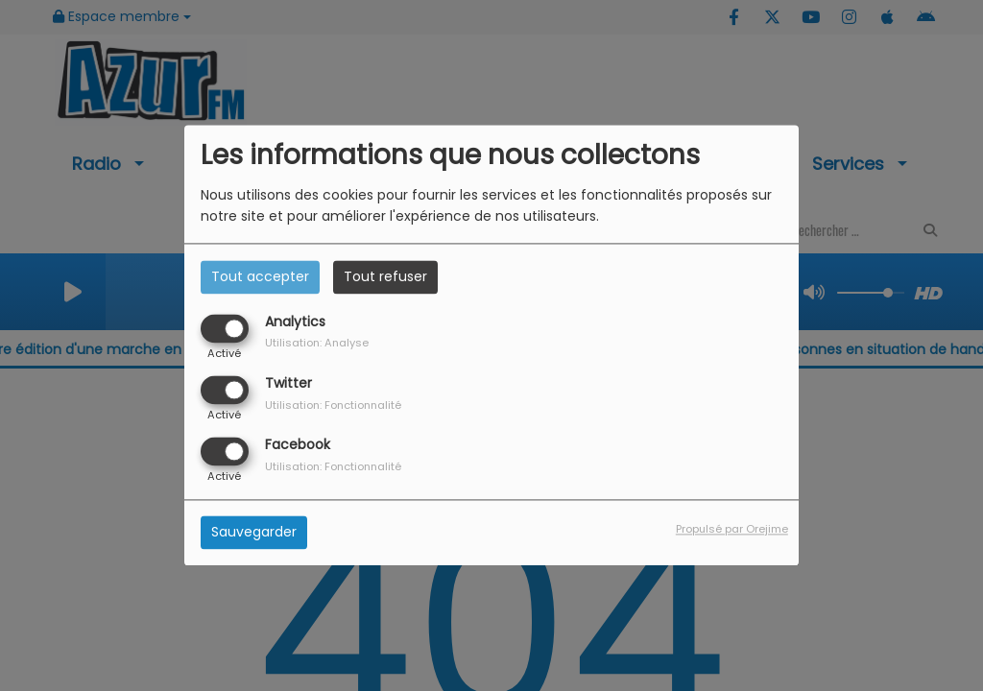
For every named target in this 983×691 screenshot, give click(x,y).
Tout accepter (260, 276)
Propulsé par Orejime (732, 529)
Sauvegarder (254, 532)
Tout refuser (385, 276)
